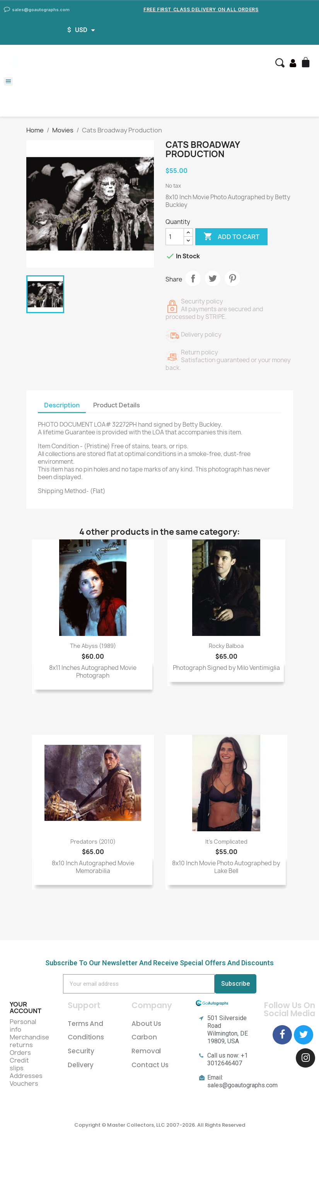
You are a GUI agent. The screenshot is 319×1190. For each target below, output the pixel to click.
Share (193, 278)
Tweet (212, 278)
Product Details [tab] (116, 405)
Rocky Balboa (226, 645)
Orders (20, 1052)
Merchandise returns (29, 1041)
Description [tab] (62, 405)
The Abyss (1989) (93, 645)
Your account (25, 1007)
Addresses (26, 1075)
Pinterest (232, 278)
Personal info (23, 1025)
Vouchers (24, 1083)
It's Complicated (226, 841)
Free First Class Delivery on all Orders (200, 9)
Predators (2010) (93, 841)
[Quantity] (174, 236)
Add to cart (231, 237)
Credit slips (19, 1064)
